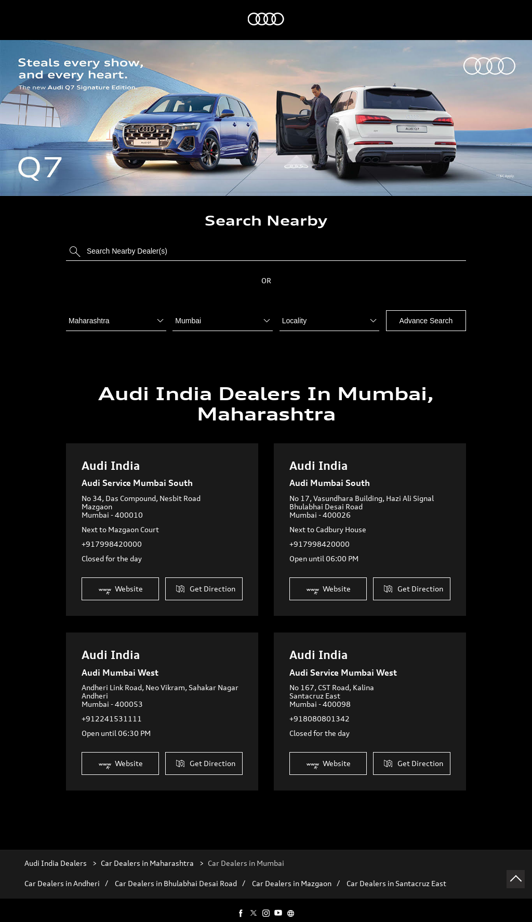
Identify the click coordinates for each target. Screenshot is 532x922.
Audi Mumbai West (120, 662)
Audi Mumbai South (329, 473)
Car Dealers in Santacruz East (396, 874)
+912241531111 (112, 708)
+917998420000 (112, 534)
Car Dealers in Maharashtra (147, 853)
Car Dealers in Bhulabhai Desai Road (176, 874)
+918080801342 (319, 708)
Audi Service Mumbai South (137, 473)
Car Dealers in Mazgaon (291, 874)
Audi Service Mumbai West (343, 662)
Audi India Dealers (56, 853)
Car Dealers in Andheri (62, 874)
